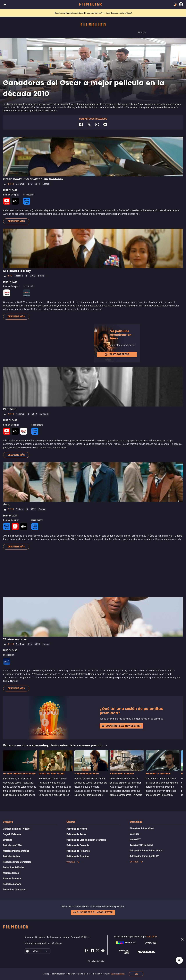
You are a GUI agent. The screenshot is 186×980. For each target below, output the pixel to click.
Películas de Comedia (77, 845)
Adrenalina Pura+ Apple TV (144, 856)
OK (136, 974)
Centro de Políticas (118, 974)
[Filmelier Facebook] (92, 951)
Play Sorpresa (116, 354)
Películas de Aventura (78, 856)
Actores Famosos (12, 878)
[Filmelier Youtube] (102, 951)
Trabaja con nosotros (58, 937)
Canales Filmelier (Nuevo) (16, 828)
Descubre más (16, 221)
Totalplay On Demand (141, 845)
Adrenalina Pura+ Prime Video (146, 850)
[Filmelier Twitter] (97, 951)
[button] (46, 951)
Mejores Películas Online (16, 851)
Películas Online (11, 856)
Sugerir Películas (12, 834)
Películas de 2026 (12, 845)
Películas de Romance (78, 851)
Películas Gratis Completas (17, 862)
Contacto (57, 943)
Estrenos (7, 839)
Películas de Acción (76, 828)
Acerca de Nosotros (35, 937)
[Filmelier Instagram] (86, 951)
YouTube (134, 834)
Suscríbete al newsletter (121, 725)
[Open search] (179, 960)
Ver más (73, 861)
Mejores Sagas (11, 873)
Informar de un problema (37, 943)
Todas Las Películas (13, 867)
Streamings (136, 821)
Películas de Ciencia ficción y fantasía (86, 839)
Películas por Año (12, 884)
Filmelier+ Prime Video (142, 828)
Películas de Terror (76, 834)
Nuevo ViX (135, 839)
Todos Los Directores (14, 889)
